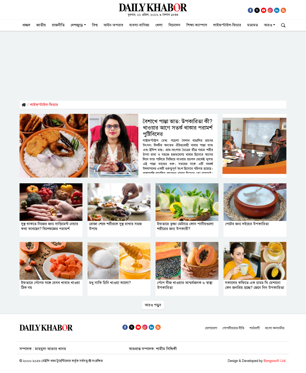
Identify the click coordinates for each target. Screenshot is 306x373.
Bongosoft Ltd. (275, 361)
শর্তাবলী (254, 328)
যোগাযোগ (211, 328)
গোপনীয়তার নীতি (233, 328)
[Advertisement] (153, 63)
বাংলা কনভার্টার (274, 328)
